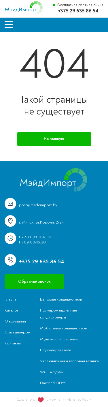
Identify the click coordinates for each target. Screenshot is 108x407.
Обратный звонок (34, 281)
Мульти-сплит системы (59, 339)
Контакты (13, 343)
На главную (54, 138)
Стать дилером (18, 332)
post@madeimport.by (38, 204)
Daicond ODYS (53, 382)
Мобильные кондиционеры (64, 328)
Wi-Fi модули (51, 372)
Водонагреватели (55, 350)
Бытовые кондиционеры (61, 299)
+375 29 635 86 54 (78, 10)
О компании (15, 321)
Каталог (11, 310)
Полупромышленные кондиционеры (58, 314)
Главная (11, 299)
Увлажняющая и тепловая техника (69, 361)
